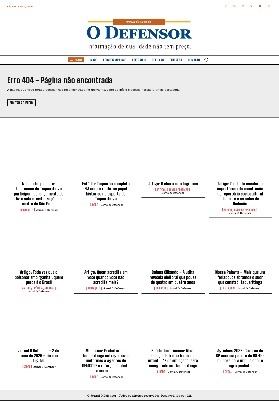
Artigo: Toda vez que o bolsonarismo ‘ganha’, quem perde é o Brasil (39, 277)
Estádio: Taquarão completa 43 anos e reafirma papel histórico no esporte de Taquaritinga (106, 191)
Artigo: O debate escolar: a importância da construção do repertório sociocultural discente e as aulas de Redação (240, 193)
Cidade (94, 204)
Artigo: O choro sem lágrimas (173, 183)
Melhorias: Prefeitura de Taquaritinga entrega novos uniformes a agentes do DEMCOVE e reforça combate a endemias (106, 360)
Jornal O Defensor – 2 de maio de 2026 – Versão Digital (38, 355)
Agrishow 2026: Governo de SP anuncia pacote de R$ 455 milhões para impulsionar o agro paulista (240, 358)
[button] (206, 59)
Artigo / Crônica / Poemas (172, 189)
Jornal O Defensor (47, 210)
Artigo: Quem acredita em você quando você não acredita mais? (106, 277)
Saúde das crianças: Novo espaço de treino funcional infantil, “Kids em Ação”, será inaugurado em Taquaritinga (173, 358)
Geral (26, 366)
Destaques (26, 209)
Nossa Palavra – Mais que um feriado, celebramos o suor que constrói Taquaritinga (240, 277)
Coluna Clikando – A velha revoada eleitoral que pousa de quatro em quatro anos (173, 277)
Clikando (161, 288)
